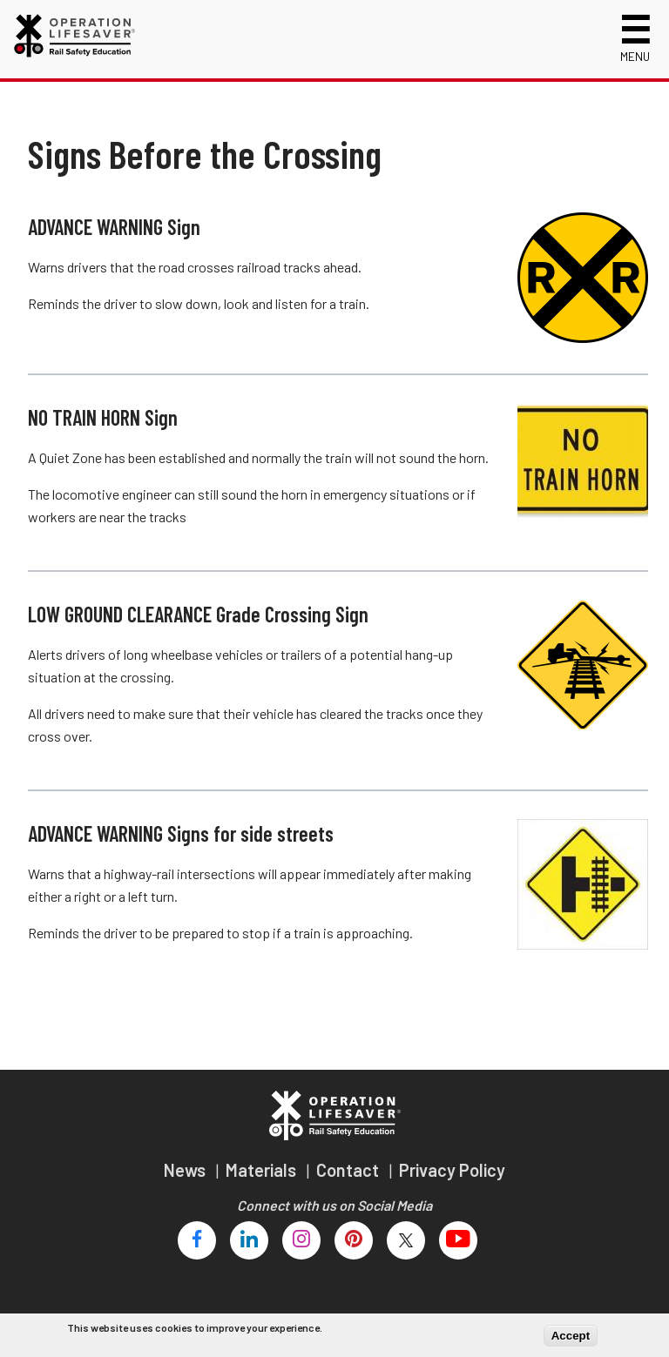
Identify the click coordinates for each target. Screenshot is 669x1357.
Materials (263, 1169)
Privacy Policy (452, 1169)
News (186, 1169)
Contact (349, 1169)
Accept (570, 1335)
